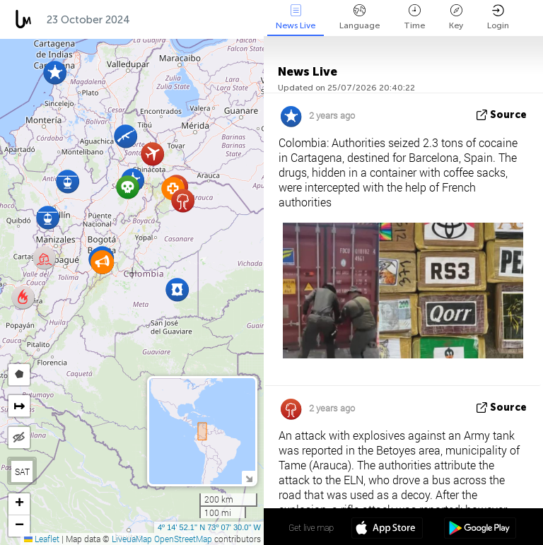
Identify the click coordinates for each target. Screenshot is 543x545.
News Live (295, 17)
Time (414, 17)
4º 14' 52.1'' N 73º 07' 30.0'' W (209, 527)
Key (456, 17)
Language (359, 17)
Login (498, 17)
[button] (23, 297)
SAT (22, 471)
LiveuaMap (132, 538)
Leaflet (41, 538)
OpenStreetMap (183, 538)
